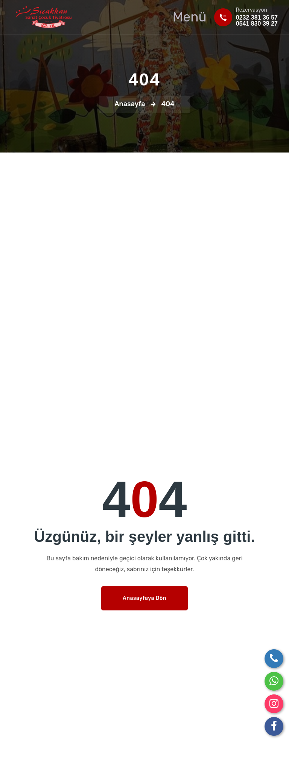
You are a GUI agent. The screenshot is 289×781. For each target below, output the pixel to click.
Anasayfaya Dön (144, 598)
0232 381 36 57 (257, 17)
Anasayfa (129, 104)
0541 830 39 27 (257, 23)
